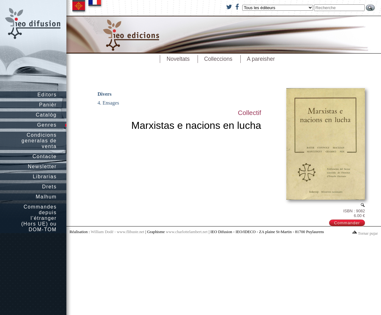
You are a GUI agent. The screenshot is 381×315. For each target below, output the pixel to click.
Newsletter (42, 166)
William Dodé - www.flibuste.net (117, 232)
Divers (104, 94)
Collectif (249, 112)
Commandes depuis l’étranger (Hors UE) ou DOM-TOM (39, 218)
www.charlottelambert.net (187, 232)
